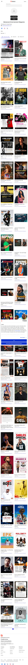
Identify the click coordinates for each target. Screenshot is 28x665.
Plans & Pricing (3, 650)
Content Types (12, 647)
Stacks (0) (13, 35)
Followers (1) (21, 35)
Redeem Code (21, 650)
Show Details (22, 337)
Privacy (5, 658)
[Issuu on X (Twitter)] (7, 663)
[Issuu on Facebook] (2, 663)
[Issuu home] (13, 1)
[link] (25, 1)
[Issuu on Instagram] (10, 663)
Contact (2, 654)
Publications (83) (5, 35)
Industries (11, 652)
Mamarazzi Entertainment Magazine (7, 59)
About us (2, 647)
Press (2, 652)
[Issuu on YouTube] (13, 663)
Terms (2, 658)
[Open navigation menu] (2, 1)
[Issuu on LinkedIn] (5, 663)
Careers (2, 649)
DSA (22, 658)
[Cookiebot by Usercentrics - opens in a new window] (22, 321)
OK (14, 340)
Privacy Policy (17, 330)
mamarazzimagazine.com (6, 25)
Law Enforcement (9, 658)
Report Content (16, 658)
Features (11, 649)
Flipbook (11, 650)
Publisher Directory (22, 649)
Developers (20, 647)
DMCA (20, 658)
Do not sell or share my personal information (14, 343)
